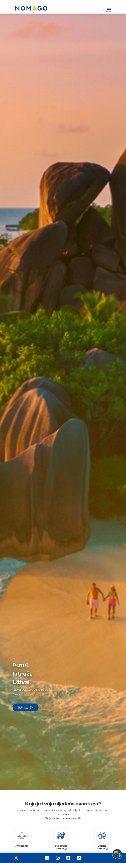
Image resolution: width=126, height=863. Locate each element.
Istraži (25, 707)
